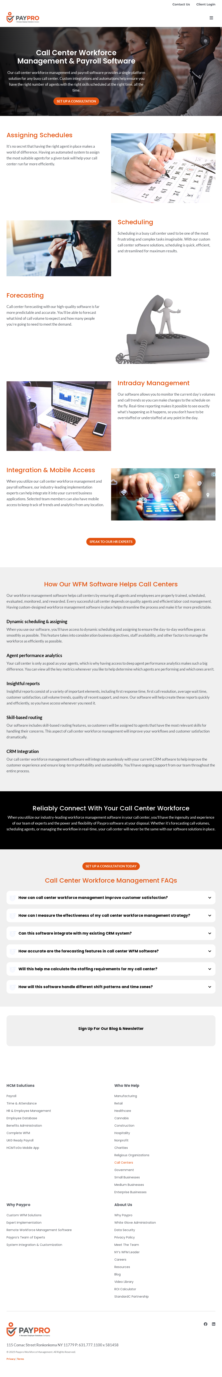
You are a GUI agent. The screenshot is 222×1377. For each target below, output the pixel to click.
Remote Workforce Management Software (39, 1230)
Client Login (205, 4)
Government (124, 1170)
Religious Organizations (131, 1155)
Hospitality (122, 1133)
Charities (121, 1148)
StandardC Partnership (131, 1296)
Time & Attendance (22, 1103)
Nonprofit (121, 1140)
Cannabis (121, 1118)
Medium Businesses (129, 1185)
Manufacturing (125, 1096)
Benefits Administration (24, 1125)
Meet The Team (126, 1245)
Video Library (124, 1282)
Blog (117, 1274)
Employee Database (22, 1118)
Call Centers (123, 1162)
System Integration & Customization (34, 1245)
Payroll (11, 1096)
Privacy (11, 1358)
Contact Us (181, 4)
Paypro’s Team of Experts (26, 1237)
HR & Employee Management (29, 1111)
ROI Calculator (125, 1289)
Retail (118, 1103)
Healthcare (122, 1111)
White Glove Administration (135, 1222)
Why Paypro (123, 1215)
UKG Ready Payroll (20, 1140)
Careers (120, 1259)
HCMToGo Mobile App (23, 1148)
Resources (122, 1267)
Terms (20, 1358)
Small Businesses (127, 1177)
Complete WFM (18, 1133)
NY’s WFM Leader (127, 1252)
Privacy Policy (124, 1237)
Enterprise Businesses (130, 1192)
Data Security (124, 1230)
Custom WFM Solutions (24, 1215)
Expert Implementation (24, 1222)
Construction (124, 1125)
